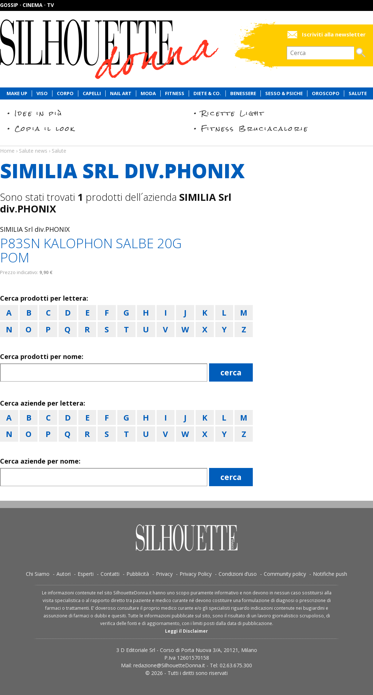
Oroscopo (325, 93)
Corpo (65, 93)
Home (7, 150)
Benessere (243, 93)
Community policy (285, 573)
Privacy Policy (196, 573)
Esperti (86, 573)
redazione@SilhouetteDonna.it (169, 665)
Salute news (186, 144)
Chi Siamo (38, 573)
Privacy (164, 573)
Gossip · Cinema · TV (27, 4)
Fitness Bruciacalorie (255, 128)
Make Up (17, 93)
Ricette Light (233, 113)
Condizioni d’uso (238, 573)
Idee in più (39, 113)
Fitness (174, 93)
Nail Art (120, 93)
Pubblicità (137, 573)
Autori (63, 573)
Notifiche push (330, 573)
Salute (358, 93)
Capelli (92, 93)
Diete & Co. (207, 93)
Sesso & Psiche (284, 93)
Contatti (110, 573)
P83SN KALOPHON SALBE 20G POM (91, 250)
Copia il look (45, 128)
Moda (148, 93)
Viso (42, 93)
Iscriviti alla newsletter (334, 34)
